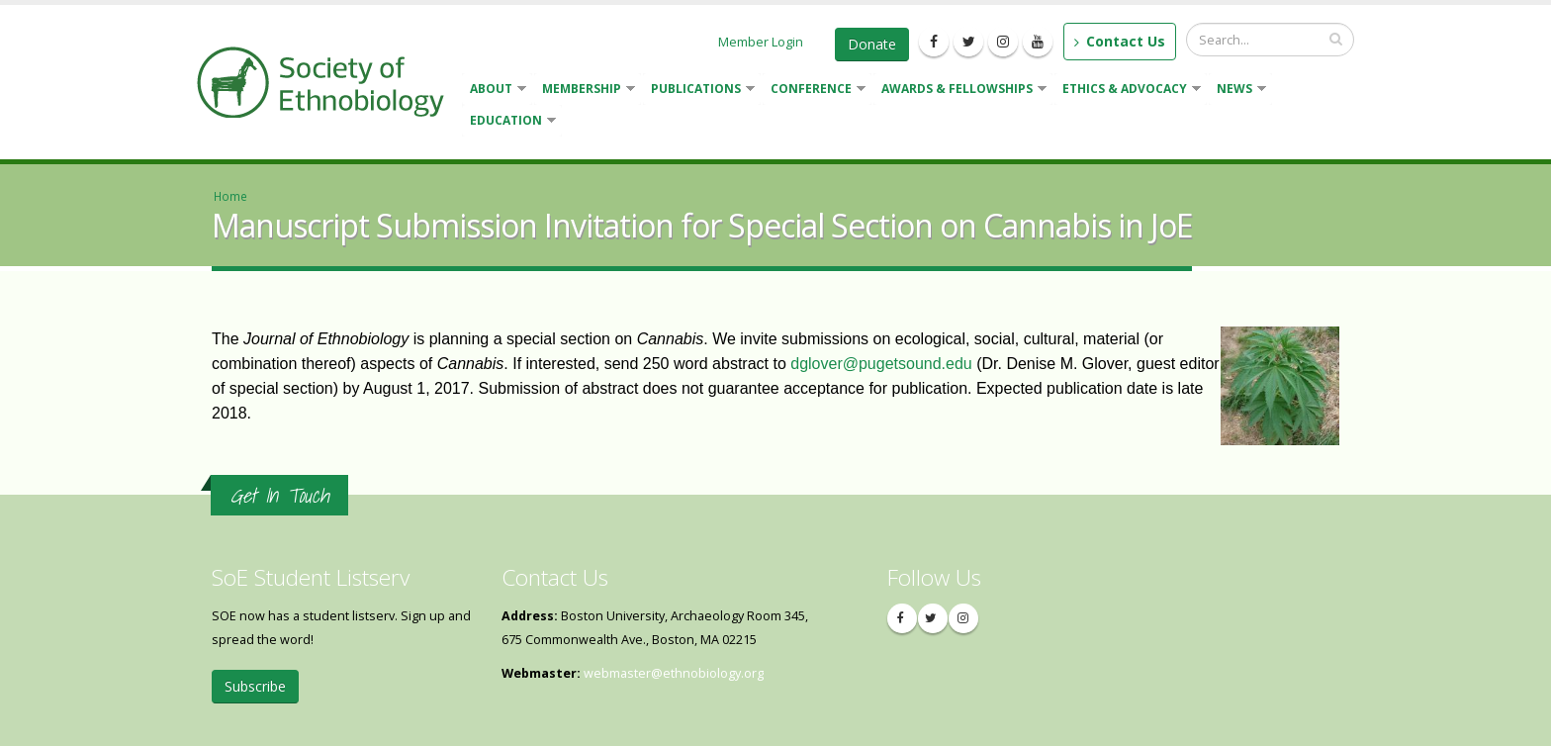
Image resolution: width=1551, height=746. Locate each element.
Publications (699, 90)
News (1237, 90)
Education (509, 122)
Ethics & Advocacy (1127, 90)
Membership (584, 90)
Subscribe (255, 686)
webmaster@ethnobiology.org (674, 673)
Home (230, 196)
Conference (814, 90)
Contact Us (1119, 41)
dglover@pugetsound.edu (881, 363)
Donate (872, 44)
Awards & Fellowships (960, 90)
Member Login (760, 41)
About (494, 90)
